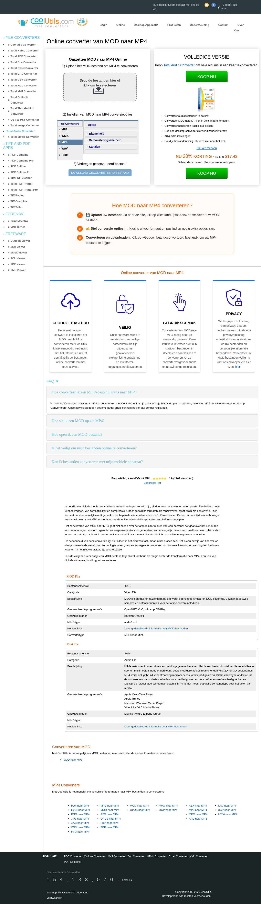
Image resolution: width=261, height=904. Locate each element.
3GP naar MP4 (109, 827)
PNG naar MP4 (80, 814)
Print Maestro (19, 221)
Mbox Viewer (18, 252)
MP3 (64, 129)
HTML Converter (156, 856)
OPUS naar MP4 (111, 818)
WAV (65, 148)
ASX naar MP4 (109, 814)
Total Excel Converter (24, 68)
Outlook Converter (95, 856)
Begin (103, 24)
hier (237, 366)
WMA (65, 136)
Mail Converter (116, 856)
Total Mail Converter (23, 91)
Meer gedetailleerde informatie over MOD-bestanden (156, 628)
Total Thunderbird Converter (21, 111)
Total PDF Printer (21, 183)
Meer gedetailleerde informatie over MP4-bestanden (155, 726)
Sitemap (52, 892)
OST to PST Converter (24, 119)
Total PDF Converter (23, 56)
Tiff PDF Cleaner (20, 177)
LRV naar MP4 (109, 822)
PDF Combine (19, 154)
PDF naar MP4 (80, 805)
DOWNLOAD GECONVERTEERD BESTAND (100, 172)
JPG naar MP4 (80, 818)
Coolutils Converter (23, 44)
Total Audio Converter (20, 131)
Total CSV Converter (23, 79)
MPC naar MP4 (110, 805)
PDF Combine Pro (21, 160)
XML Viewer (17, 270)
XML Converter (199, 856)
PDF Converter (73, 856)
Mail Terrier (17, 226)
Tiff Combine (18, 201)
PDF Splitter (18, 166)
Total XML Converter (23, 85)
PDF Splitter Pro (20, 172)
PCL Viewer (17, 258)
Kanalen (94, 146)
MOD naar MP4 (110, 809)
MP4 (64, 142)
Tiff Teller (16, 207)
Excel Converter (178, 856)
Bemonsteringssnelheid (105, 140)
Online (120, 24)
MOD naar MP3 (72, 759)
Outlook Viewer (20, 240)
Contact (223, 24)
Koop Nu (206, 76)
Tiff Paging (17, 195)
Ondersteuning (199, 24)
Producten (174, 24)
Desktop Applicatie (146, 24)
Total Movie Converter (24, 136)
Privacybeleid (66, 892)
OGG (65, 155)
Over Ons (239, 27)
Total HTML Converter (24, 50)
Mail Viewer (17, 246)
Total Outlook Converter (19, 100)
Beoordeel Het (152, 482)
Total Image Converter (24, 125)
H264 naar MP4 (80, 809)
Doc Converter (136, 856)
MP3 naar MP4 (80, 831)
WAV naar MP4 (80, 827)
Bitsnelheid (96, 133)
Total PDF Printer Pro (24, 189)
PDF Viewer (17, 264)
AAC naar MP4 (80, 822)
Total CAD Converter (23, 73)
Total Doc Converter (23, 62)
